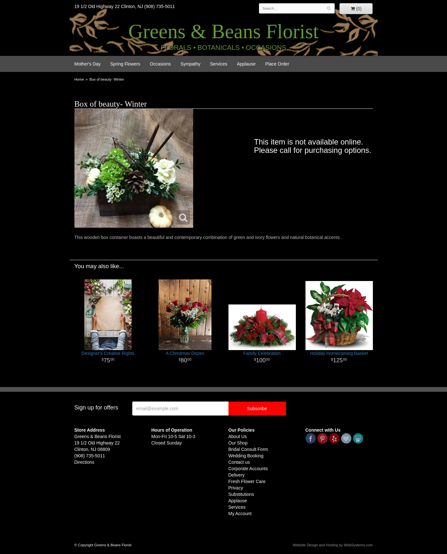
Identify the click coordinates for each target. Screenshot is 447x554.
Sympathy (190, 63)
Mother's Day (87, 63)
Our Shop (238, 442)
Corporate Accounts (248, 468)
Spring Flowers (125, 63)
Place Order (277, 63)
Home (79, 79)
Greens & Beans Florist (223, 31)
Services (219, 63)
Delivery (236, 475)
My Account (240, 513)
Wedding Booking (245, 455)
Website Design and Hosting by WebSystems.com (333, 545)
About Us (237, 436)
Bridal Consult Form (248, 449)
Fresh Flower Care (247, 481)
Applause (246, 63)
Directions (84, 462)
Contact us (239, 462)
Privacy (235, 487)
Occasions (160, 63)
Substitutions (241, 494)
